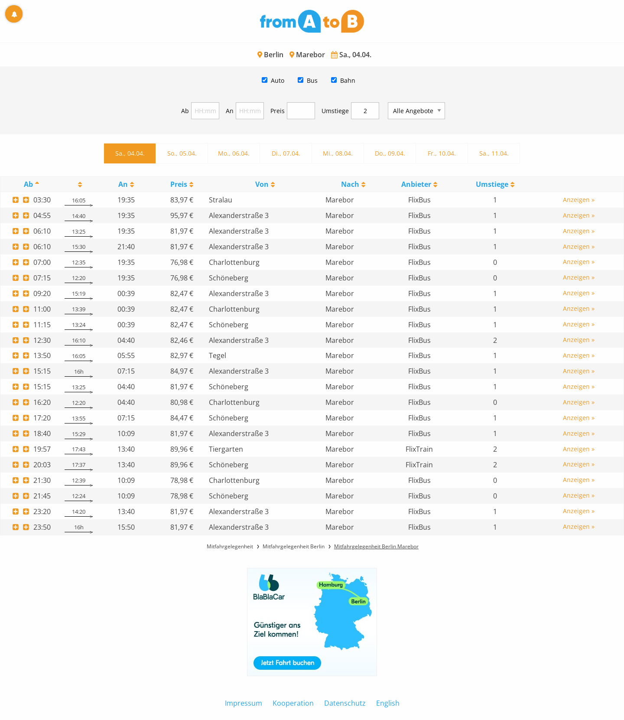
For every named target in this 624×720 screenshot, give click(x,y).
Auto (277, 80)
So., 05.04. (182, 153)
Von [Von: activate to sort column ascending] (262, 184)
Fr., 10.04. (442, 153)
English (388, 703)
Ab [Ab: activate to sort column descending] (28, 184)
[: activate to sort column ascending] (78, 184)
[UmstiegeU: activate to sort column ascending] (495, 184)
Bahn (347, 80)
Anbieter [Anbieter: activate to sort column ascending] (416, 184)
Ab (185, 111)
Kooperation (293, 703)
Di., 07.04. (286, 153)
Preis (277, 111)
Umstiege (335, 111)
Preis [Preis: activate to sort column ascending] (178, 184)
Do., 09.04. (390, 153)
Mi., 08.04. (338, 153)
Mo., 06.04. (234, 153)
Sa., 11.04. (494, 153)
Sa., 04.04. (130, 153)
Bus (312, 80)
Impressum (243, 703)
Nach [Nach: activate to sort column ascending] (350, 184)
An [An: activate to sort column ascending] (123, 184)
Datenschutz (345, 703)
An (230, 111)
